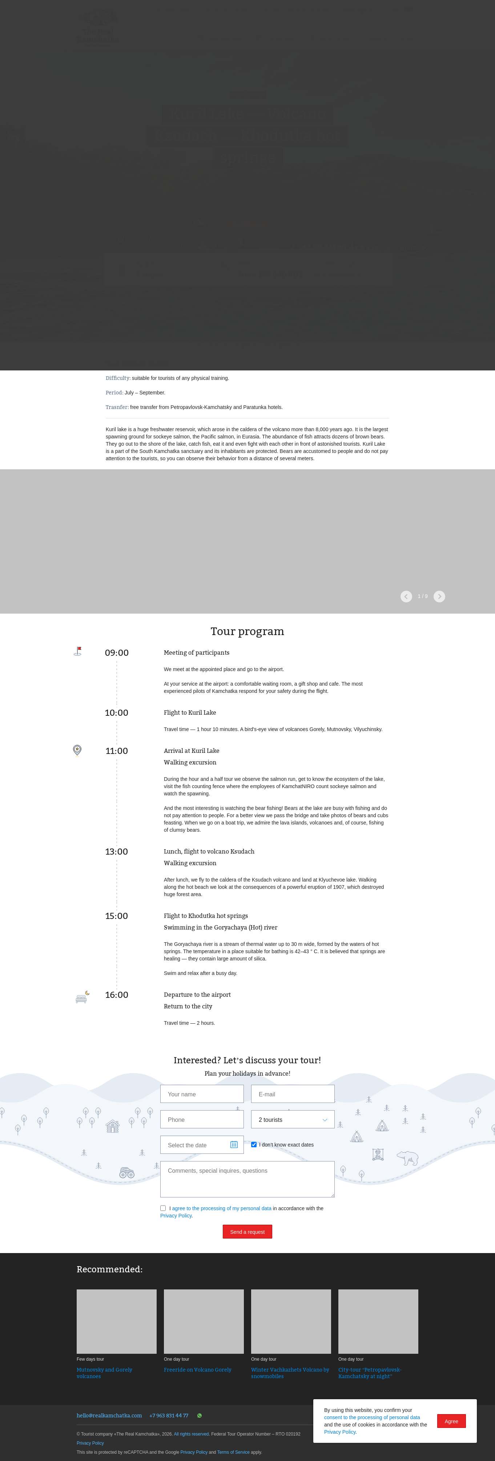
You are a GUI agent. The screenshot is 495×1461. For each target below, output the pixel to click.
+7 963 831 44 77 (168, 1415)
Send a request (247, 1232)
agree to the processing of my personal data (221, 1208)
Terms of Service (233, 1452)
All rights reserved (191, 1434)
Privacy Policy (176, 1216)
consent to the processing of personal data (372, 1417)
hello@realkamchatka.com (109, 1415)
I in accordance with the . (241, 1212)
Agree (451, 1421)
